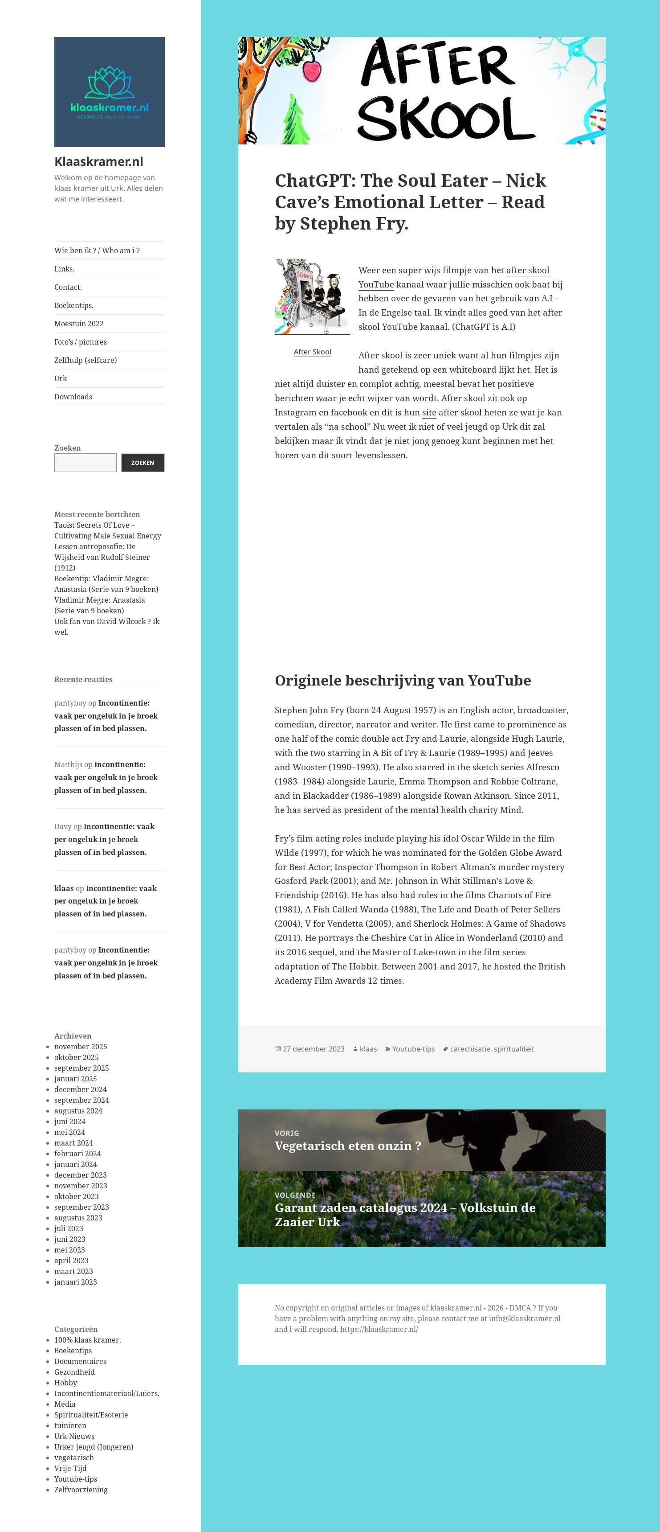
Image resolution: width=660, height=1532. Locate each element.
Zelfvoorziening (81, 1490)
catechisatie (470, 1049)
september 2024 (81, 1100)
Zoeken (67, 448)
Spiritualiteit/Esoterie (91, 1415)
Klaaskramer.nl (98, 161)
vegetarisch (74, 1457)
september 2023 (81, 1207)
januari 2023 (75, 1282)
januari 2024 (75, 1164)
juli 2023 (68, 1228)
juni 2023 (70, 1239)
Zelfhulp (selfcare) (85, 360)
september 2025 (81, 1068)
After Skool (312, 352)
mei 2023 (69, 1250)
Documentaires (80, 1361)
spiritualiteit (514, 1049)
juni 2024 (70, 1121)
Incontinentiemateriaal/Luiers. (106, 1393)
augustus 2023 (78, 1218)
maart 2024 (73, 1143)
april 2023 (71, 1260)
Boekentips (73, 1350)
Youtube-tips (75, 1479)
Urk (60, 378)
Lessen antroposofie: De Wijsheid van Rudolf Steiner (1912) (102, 557)
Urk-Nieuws (74, 1436)
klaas (64, 888)
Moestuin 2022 (79, 324)
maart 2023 (73, 1271)
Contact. (68, 287)
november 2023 (80, 1186)
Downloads (73, 397)
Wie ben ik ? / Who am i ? (97, 250)
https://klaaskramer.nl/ (379, 1329)
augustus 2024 (78, 1111)
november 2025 (80, 1046)
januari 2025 (75, 1079)
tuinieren (70, 1425)
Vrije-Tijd (70, 1468)
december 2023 (80, 1175)
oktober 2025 (76, 1057)
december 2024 (80, 1089)
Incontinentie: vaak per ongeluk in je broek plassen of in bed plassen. (106, 716)
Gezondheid (74, 1372)
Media (65, 1404)
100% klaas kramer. (87, 1340)
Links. (64, 269)
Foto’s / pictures (80, 342)
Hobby (65, 1383)
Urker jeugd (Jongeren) (94, 1447)
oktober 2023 (76, 1196)
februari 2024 (77, 1153)
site (429, 412)
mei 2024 (69, 1132)
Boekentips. (74, 305)
